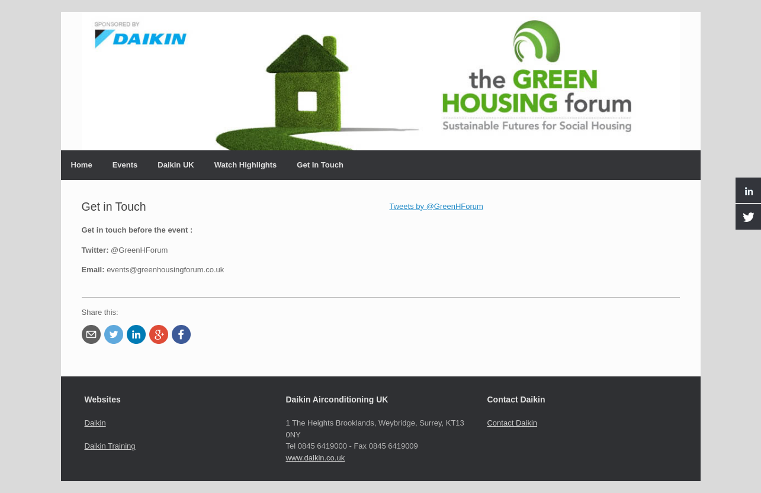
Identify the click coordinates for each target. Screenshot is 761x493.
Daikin (95, 422)
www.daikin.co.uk (315, 457)
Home (81, 164)
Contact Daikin (512, 422)
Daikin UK (176, 164)
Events (125, 164)
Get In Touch (320, 164)
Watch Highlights (245, 164)
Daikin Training (110, 446)
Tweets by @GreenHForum (436, 206)
